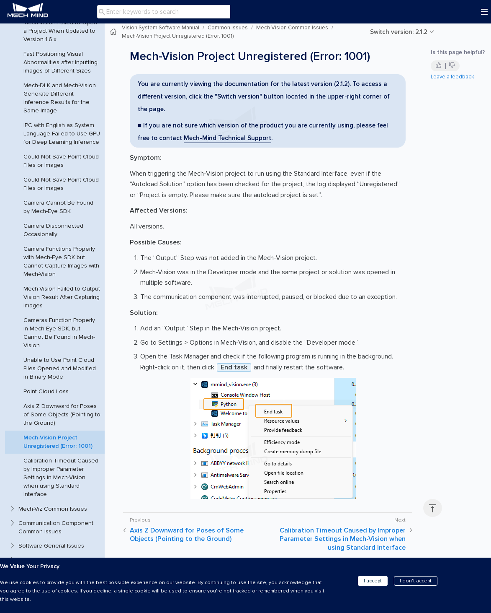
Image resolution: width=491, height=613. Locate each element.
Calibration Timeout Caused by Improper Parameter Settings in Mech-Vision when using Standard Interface (60, 477)
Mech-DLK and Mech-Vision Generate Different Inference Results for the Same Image (59, 98)
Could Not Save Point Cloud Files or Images (61, 161)
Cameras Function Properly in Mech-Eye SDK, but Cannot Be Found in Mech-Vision (59, 333)
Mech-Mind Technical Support (227, 138)
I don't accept (416, 581)
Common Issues (228, 27)
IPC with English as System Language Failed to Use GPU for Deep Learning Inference (61, 133)
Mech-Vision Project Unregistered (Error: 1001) (58, 441)
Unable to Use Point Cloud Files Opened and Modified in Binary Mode (59, 368)
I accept (373, 581)
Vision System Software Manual (160, 27)
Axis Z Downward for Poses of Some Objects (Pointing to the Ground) (61, 414)
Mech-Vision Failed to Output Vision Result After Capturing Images (61, 297)
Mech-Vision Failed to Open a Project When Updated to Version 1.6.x (60, 31)
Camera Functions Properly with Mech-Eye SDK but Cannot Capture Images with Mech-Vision (61, 261)
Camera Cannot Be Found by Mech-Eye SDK (58, 207)
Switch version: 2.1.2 (398, 32)
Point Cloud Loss (46, 391)
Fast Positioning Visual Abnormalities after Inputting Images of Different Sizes (60, 62)
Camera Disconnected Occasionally (53, 230)
